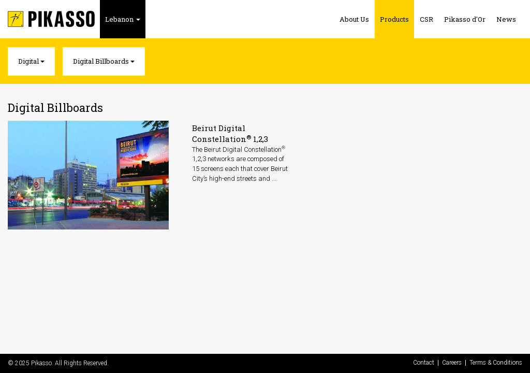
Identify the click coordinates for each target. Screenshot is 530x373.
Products (394, 19)
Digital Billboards (104, 61)
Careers (452, 363)
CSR (426, 19)
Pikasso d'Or (464, 19)
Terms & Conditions (495, 363)
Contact (423, 363)
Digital (31, 61)
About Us (354, 19)
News (506, 19)
